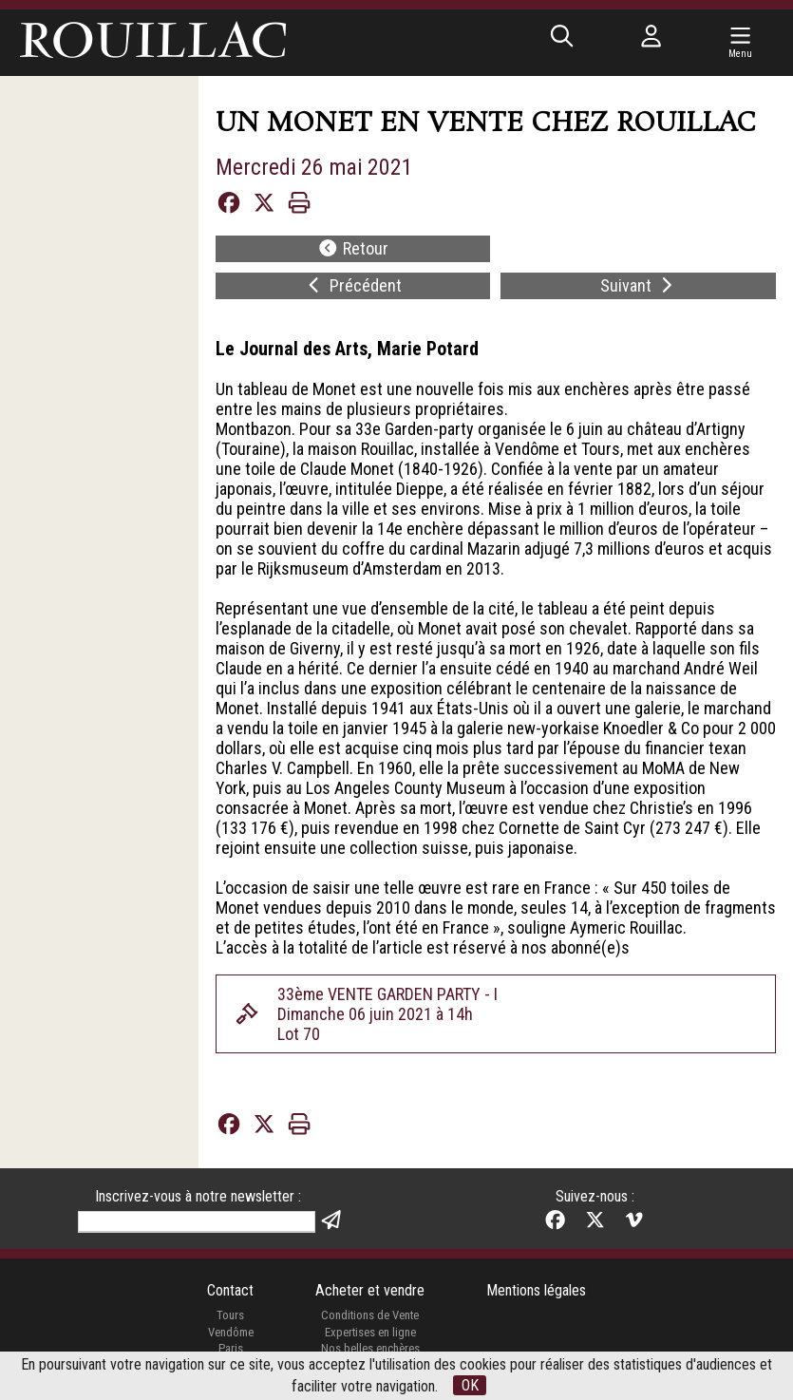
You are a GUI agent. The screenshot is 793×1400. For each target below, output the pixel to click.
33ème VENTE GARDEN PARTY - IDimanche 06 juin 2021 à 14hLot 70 (387, 1014)
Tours (230, 1315)
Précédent (353, 285)
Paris (230, 1348)
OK (470, 1385)
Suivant (638, 285)
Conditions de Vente (370, 1315)
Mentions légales (536, 1290)
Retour (352, 248)
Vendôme (231, 1332)
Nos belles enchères (370, 1348)
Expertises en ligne (370, 1332)
